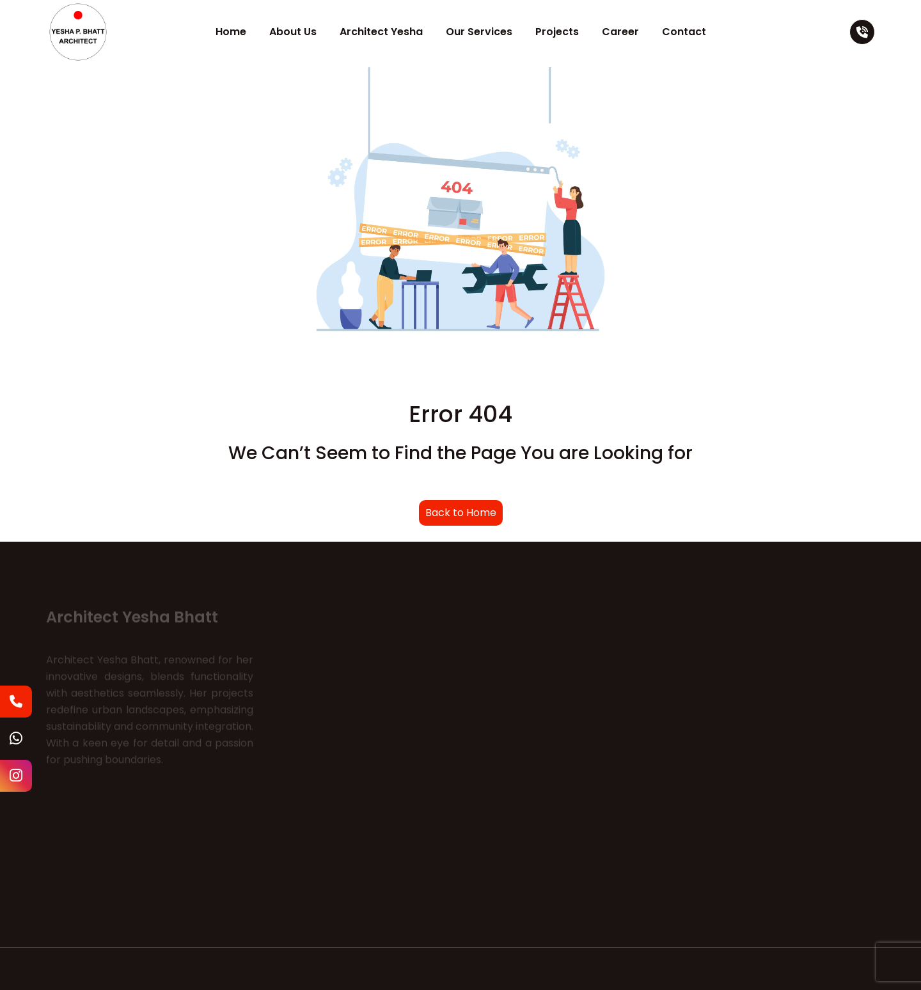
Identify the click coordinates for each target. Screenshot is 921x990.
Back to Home (460, 512)
